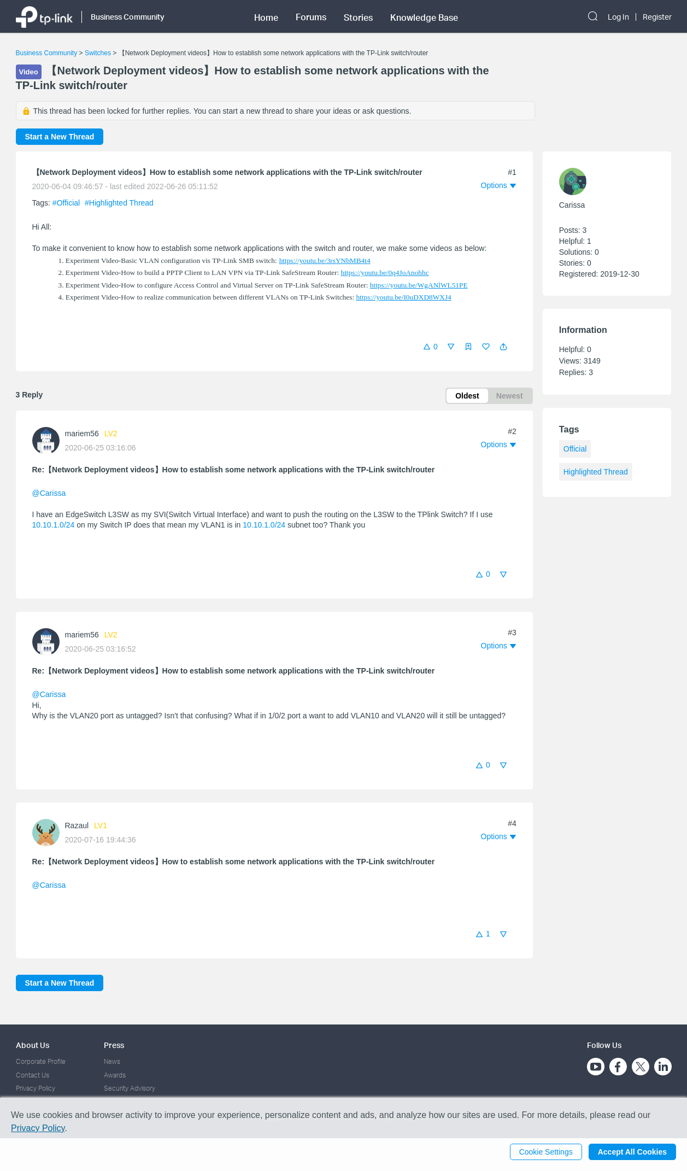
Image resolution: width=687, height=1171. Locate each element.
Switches (98, 53)
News (112, 1061)
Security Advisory (129, 1088)
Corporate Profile (41, 1061)
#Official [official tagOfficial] (67, 202)
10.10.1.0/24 (53, 524)
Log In (618, 17)
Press (114, 1045)
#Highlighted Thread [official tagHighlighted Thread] (119, 202)
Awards (115, 1075)
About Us (32, 1045)
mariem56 (82, 433)
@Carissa (49, 493)
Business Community (47, 53)
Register (657, 17)
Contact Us (32, 1075)
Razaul (77, 825)
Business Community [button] (128, 16)
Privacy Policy (35, 1088)
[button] (503, 346)
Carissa (572, 205)
